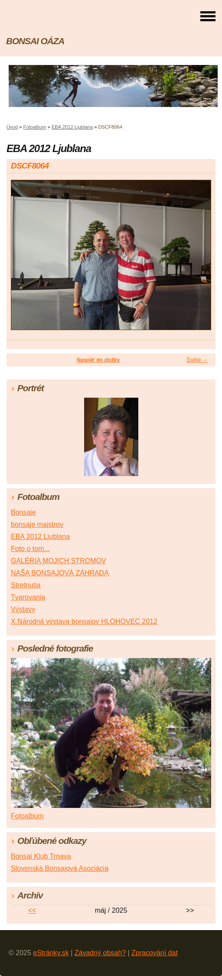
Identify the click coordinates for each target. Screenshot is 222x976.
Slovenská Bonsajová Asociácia (59, 868)
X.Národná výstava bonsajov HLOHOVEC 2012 (84, 621)
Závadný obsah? (100, 953)
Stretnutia (25, 585)
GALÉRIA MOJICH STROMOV (58, 560)
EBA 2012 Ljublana (72, 127)
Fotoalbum (34, 127)
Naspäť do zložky (98, 360)
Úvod (12, 127)
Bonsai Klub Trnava (41, 856)
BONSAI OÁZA (35, 41)
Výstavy (23, 609)
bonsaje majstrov (37, 524)
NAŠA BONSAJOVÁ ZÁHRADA (60, 573)
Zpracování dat (154, 953)
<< (32, 910)
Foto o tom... (30, 548)
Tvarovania (28, 597)
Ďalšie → (197, 360)
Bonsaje (23, 512)
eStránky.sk (51, 953)
